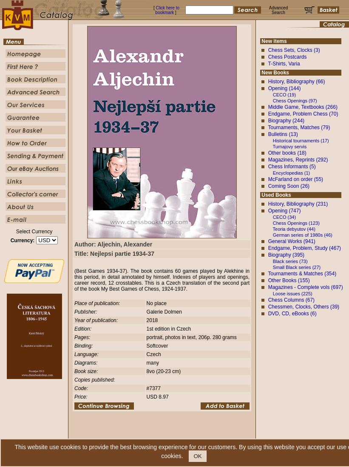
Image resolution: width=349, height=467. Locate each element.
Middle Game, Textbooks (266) (303, 107)
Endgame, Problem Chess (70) (303, 114)
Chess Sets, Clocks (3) (294, 50)
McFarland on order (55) (295, 179)
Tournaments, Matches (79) (299, 127)
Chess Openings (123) (296, 223)
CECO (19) (284, 94)
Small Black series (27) (297, 267)
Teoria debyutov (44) (294, 229)
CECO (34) (284, 217)
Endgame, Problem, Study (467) (304, 248)
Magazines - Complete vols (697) (305, 287)
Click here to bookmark (167, 10)
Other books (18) (287, 153)
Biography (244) (286, 121)
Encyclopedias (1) (291, 172)
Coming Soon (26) (288, 186)
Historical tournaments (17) (301, 140)
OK (197, 456)
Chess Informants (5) (292, 167)
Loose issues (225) (292, 293)
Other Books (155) (289, 280)
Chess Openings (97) (295, 100)
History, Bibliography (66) (296, 82)
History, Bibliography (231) (298, 204)
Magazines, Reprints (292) (298, 160)
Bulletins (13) (283, 134)
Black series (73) (290, 261)
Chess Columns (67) (291, 300)
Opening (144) (284, 88)
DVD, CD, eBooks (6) (292, 314)
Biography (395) (286, 255)
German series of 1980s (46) (302, 235)
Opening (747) (284, 211)
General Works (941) (291, 241)
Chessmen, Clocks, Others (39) (303, 307)
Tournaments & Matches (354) (302, 274)
